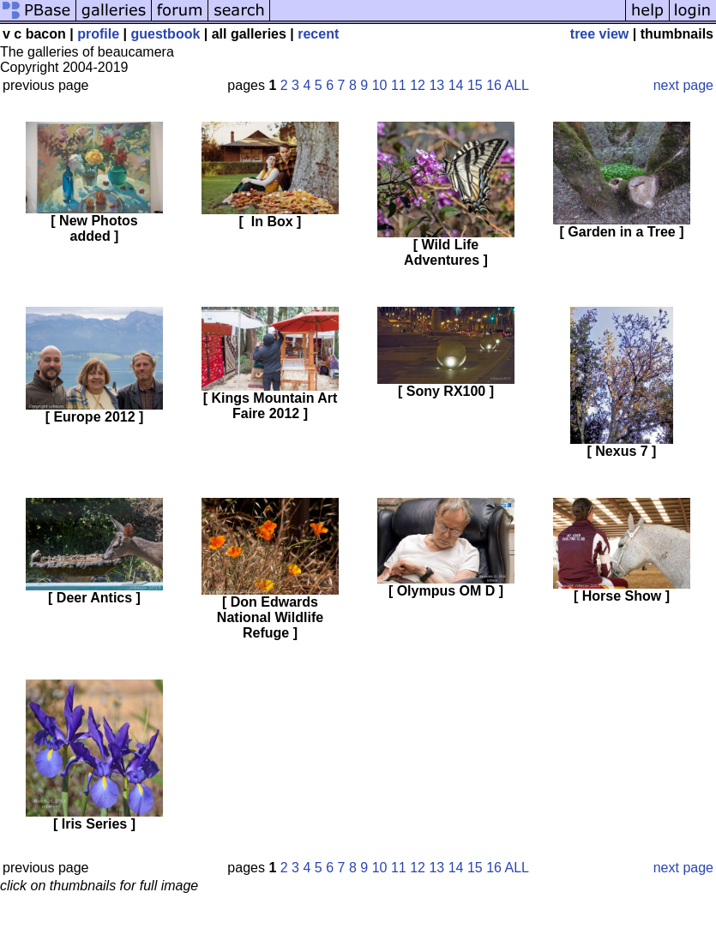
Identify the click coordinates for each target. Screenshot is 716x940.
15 (475, 85)
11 (398, 85)
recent (318, 34)
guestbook (165, 34)
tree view (599, 34)
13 (436, 85)
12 (417, 85)
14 (456, 85)
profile (98, 34)
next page (683, 85)
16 (494, 85)
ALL (516, 85)
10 (380, 85)
